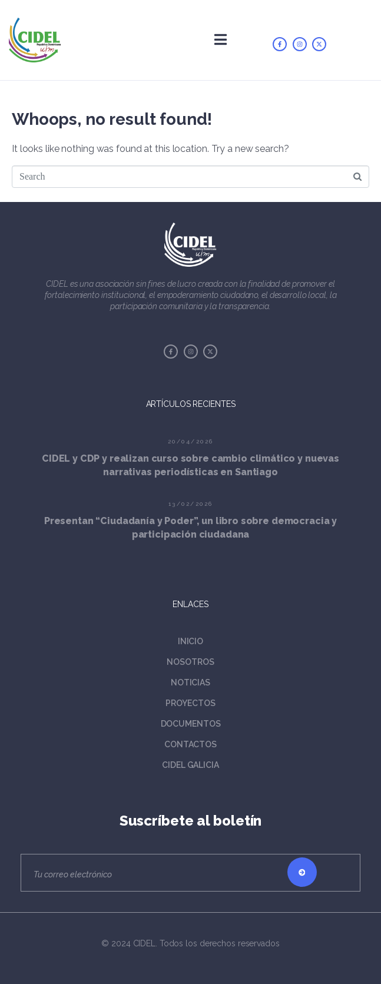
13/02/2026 (190, 504)
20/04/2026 (191, 441)
